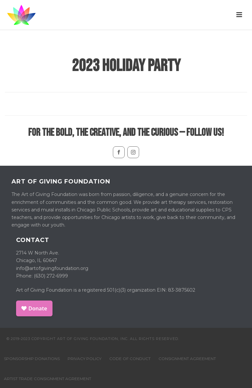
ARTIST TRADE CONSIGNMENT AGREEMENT (47, 378)
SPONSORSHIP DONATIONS (32, 358)
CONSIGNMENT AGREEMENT (187, 358)
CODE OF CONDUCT (130, 358)
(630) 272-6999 (51, 276)
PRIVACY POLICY (84, 358)
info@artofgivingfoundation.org (52, 268)
